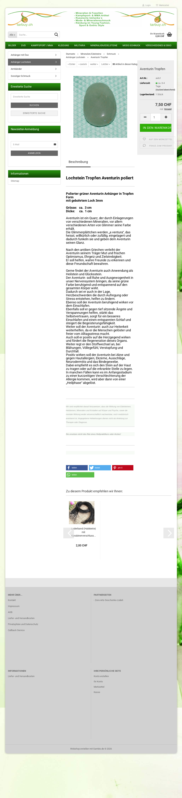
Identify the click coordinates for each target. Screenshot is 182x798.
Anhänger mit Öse (20, 55)
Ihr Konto (98, 681)
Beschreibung (78, 162)
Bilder (12, 45)
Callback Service (16, 630)
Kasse (97, 692)
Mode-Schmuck (131, 45)
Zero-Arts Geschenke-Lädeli (109, 600)
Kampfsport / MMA (42, 45)
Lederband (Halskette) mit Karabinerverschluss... (83, 532)
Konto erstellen (101, 676)
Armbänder (16, 69)
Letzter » (105, 64)
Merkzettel (162, 5)
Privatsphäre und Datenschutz (23, 624)
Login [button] (146, 5)
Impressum (13, 606)
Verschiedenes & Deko (158, 45)
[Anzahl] (156, 117)
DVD (23, 45)
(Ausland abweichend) (165, 90)
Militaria (79, 45)
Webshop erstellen (79, 748)
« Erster (71, 64)
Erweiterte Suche (34, 113)
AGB (10, 612)
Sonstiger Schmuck (20, 76)
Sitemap (15, 181)
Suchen (34, 105)
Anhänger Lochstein (21, 62)
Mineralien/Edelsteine (103, 45)
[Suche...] (12, 34)
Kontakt (12, 600)
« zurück (83, 64)
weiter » (94, 64)
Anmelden (34, 153)
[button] (145, 117)
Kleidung (63, 45)
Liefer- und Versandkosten (21, 618)
